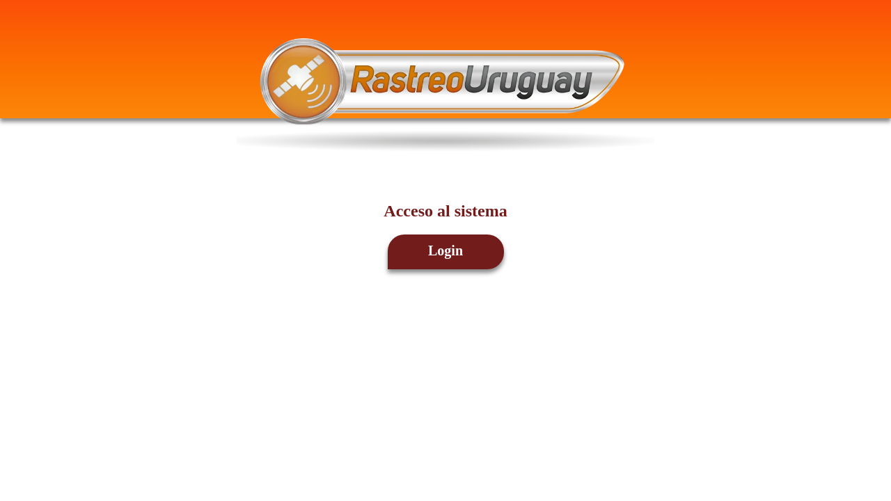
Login (445, 250)
